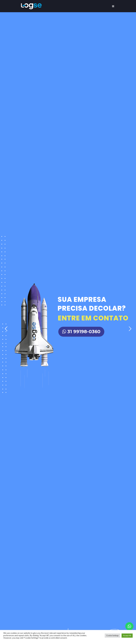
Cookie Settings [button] (112, 635)
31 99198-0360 (81, 331)
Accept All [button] (127, 635)
